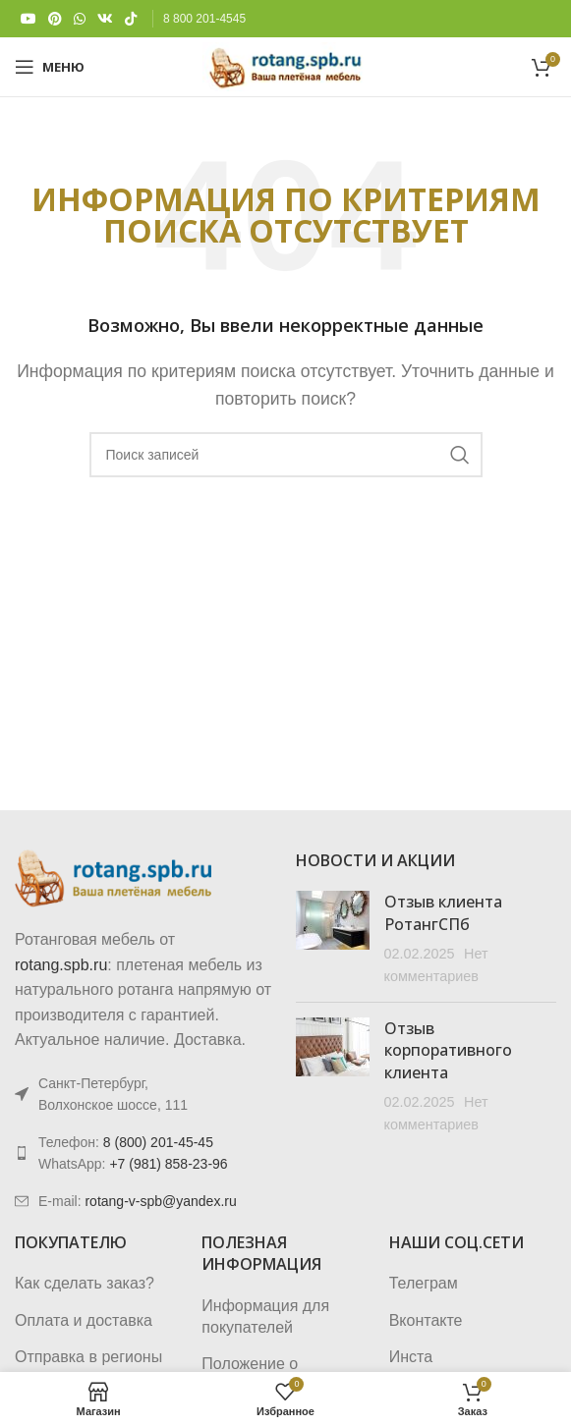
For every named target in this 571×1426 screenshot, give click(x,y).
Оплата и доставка (83, 1320)
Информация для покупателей (265, 1316)
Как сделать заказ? (84, 1283)
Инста (410, 1356)
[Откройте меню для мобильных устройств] (49, 66)
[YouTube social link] (28, 19)
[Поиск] (286, 454)
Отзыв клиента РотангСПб (443, 912)
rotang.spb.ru (61, 965)
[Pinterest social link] (55, 19)
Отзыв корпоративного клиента (448, 1050)
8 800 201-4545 (204, 19)
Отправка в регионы (88, 1356)
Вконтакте (426, 1320)
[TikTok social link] (131, 19)
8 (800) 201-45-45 (158, 1142)
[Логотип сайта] (285, 65)
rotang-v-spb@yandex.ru (160, 1201)
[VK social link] (105, 19)
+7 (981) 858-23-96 (168, 1164)
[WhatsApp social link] (79, 19)
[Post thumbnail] (333, 939)
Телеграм (423, 1283)
